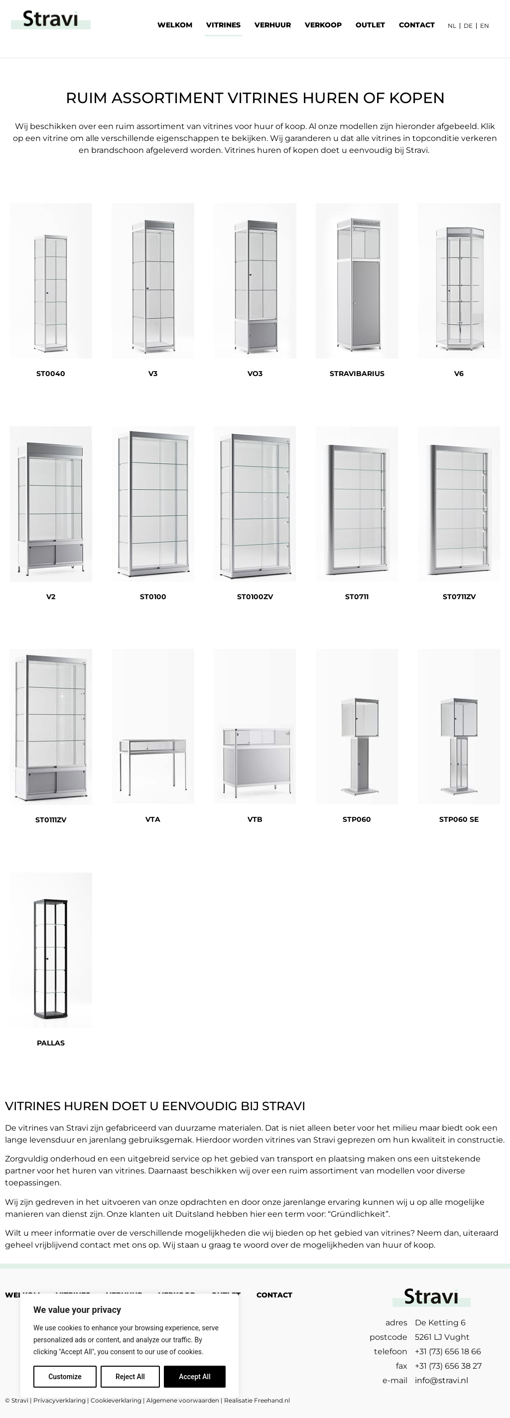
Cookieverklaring (116, 1400)
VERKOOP (323, 24)
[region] (129, 1345)
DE (468, 25)
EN (484, 25)
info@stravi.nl (441, 1380)
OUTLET (370, 24)
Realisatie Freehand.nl (257, 1400)
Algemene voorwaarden (182, 1400)
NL (452, 25)
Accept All (195, 1377)
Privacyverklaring (59, 1400)
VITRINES (223, 24)
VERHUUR (273, 24)
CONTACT (417, 24)
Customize (65, 1377)
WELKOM (174, 24)
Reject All (130, 1377)
